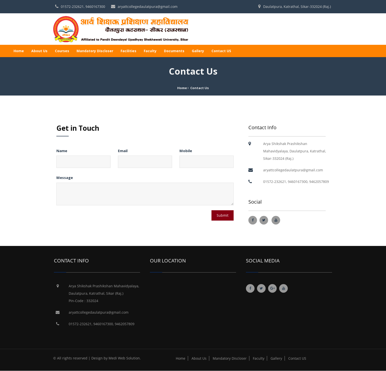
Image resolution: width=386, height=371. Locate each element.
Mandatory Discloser (95, 50)
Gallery (198, 50)
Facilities (128, 50)
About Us (39, 50)
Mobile (185, 150)
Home (19, 50)
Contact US (221, 50)
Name (61, 150)
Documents (174, 50)
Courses (62, 50)
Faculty (150, 50)
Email (123, 150)
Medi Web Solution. (125, 358)
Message (64, 177)
